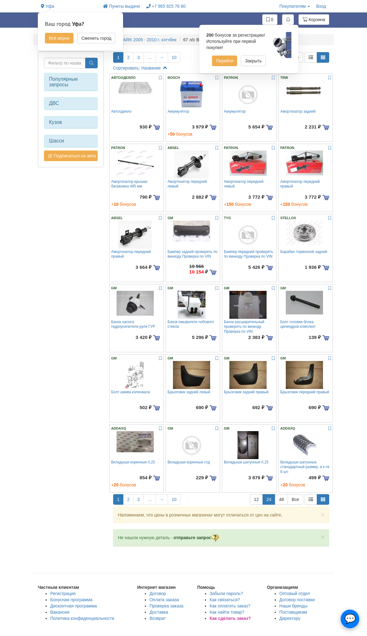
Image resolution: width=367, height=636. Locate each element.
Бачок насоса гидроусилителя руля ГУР (133, 324)
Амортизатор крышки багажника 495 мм (129, 183)
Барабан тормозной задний (303, 252)
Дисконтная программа (73, 605)
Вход (321, 6)
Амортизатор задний (298, 111)
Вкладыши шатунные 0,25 (246, 462)
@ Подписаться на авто (72, 155)
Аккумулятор (178, 111)
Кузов (55, 122)
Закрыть (253, 60)
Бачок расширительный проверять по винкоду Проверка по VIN (244, 327)
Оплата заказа (164, 599)
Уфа (47, 6)
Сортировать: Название (140, 67)
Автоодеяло (121, 111)
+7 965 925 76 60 (166, 6)
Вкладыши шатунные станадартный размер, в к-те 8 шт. (304, 467)
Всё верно (59, 38)
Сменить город (96, 38)
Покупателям (294, 6)
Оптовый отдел (294, 593)
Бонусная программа (71, 599)
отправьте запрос (196, 537)
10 (174, 57)
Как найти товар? (227, 612)
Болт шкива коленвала (130, 392)
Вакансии (59, 612)
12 (256, 499)
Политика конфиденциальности (82, 618)
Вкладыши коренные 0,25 (133, 462)
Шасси (56, 140)
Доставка (158, 612)
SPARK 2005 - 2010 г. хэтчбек (147, 39)
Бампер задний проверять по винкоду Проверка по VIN (192, 254)
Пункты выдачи (121, 6)
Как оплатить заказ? (230, 605)
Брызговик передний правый (304, 392)
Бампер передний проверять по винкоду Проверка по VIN (248, 254)
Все (295, 499)
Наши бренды (293, 605)
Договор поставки (297, 599)
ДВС (54, 103)
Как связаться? (225, 599)
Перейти (224, 60)
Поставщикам (293, 612)
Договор (157, 593)
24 (269, 499)
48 (281, 499)
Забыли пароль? (226, 593)
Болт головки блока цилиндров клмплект (298, 324)
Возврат (157, 618)
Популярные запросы (63, 81)
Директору (289, 618)
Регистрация (63, 593)
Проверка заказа (166, 605)
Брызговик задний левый (188, 392)
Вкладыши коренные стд (188, 462)
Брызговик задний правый (246, 392)
